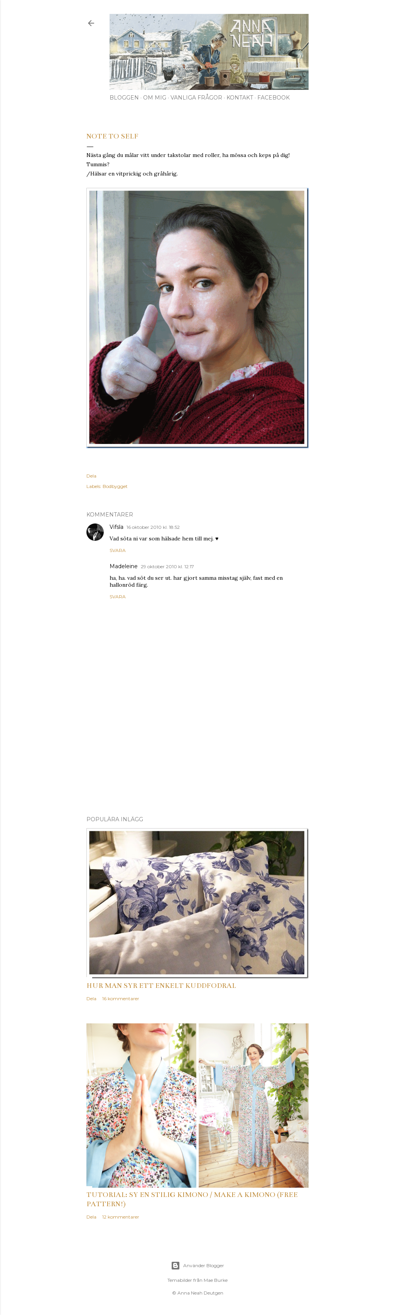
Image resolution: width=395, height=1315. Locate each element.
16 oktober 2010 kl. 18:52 (153, 527)
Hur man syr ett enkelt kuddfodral (161, 985)
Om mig (154, 97)
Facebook (273, 97)
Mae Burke (216, 1280)
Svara (118, 550)
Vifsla (116, 526)
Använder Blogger (197, 1265)
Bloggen (124, 97)
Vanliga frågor (196, 97)
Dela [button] (91, 476)
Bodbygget (115, 486)
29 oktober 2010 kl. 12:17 (167, 566)
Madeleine (124, 566)
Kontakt (239, 97)
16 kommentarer (120, 998)
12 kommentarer (120, 1217)
